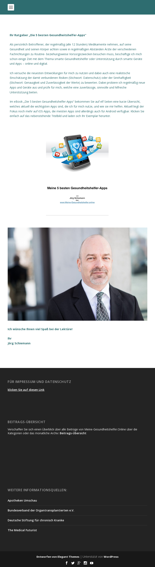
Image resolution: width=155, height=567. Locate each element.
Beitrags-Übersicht (73, 433)
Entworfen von (47, 557)
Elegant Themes (68, 557)
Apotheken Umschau (22, 500)
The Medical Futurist (22, 530)
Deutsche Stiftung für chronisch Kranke (36, 520)
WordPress (111, 557)
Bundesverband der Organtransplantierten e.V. (41, 510)
